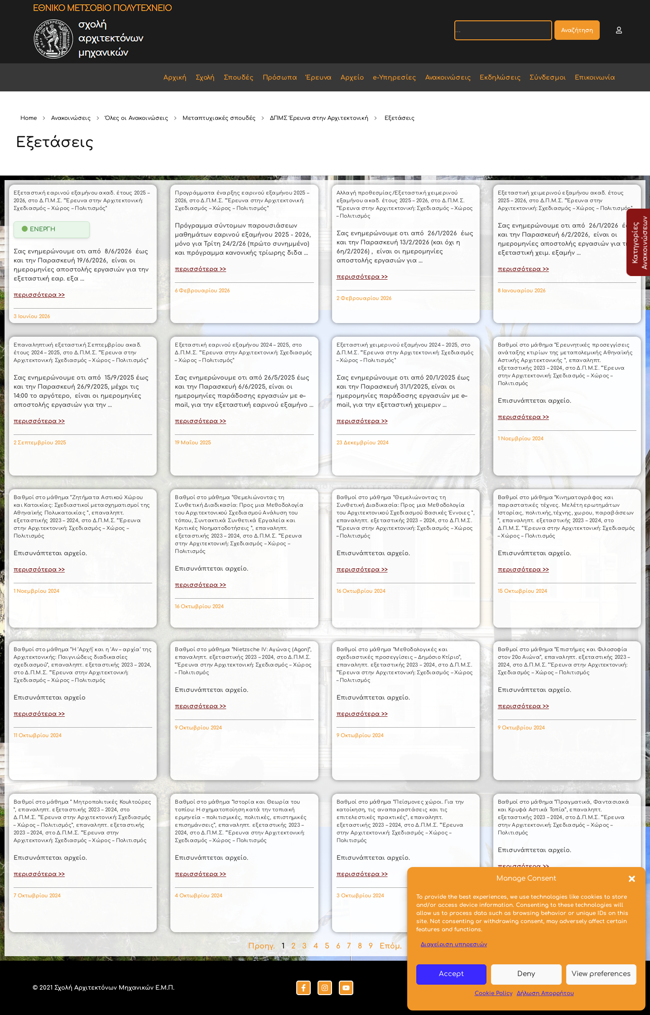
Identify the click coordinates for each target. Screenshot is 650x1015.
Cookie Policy (493, 993)
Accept (451, 974)
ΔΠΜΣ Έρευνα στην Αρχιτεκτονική (319, 118)
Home (28, 118)
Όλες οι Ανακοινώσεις (136, 118)
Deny (526, 974)
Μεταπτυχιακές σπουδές (219, 118)
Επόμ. (391, 946)
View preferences (601, 974)
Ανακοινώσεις (71, 118)
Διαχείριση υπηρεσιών (454, 944)
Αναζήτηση (577, 30)
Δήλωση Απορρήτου (545, 993)
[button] (631, 878)
